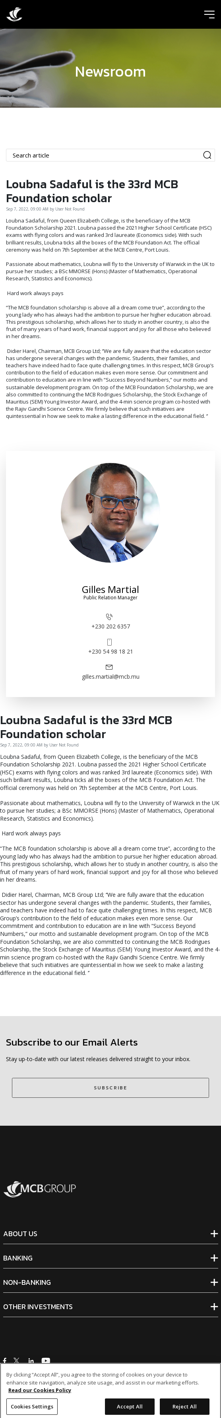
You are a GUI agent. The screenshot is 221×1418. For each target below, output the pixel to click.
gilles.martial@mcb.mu (111, 671)
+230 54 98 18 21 (110, 646)
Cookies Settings (32, 1409)
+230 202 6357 (110, 621)
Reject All (185, 1409)
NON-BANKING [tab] (27, 1282)
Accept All (130, 1409)
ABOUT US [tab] (20, 1234)
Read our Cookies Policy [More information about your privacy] (39, 1392)
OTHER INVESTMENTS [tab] (38, 1307)
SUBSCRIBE (110, 1087)
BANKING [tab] (18, 1258)
